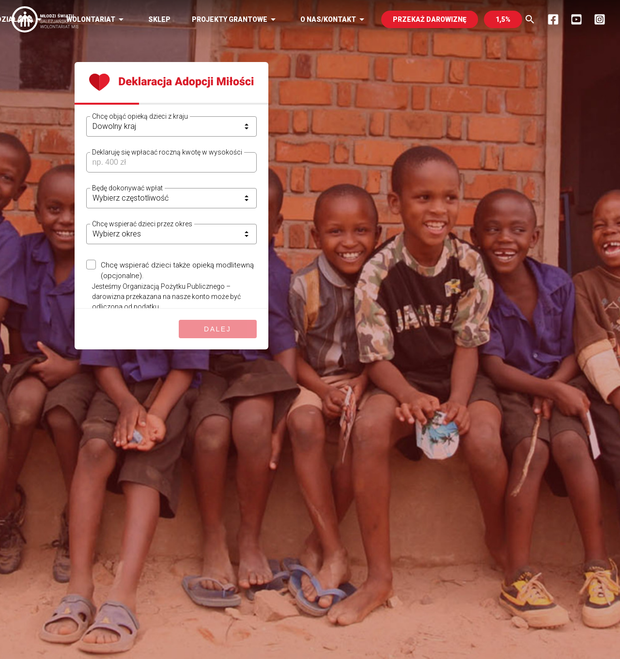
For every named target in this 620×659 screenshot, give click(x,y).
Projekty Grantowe (235, 19)
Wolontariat (96, 19)
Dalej (217, 329)
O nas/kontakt (334, 19)
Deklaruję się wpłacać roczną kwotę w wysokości (167, 152)
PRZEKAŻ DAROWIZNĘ (429, 19)
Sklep (159, 19)
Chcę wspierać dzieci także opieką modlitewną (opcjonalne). (177, 270)
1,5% (503, 19)
